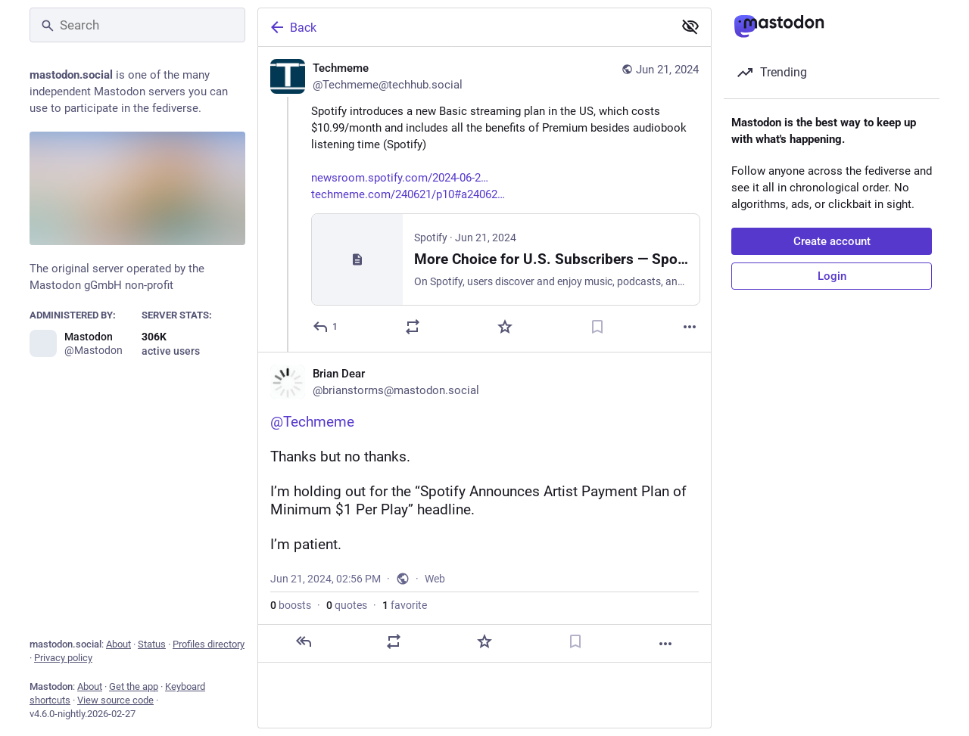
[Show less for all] (690, 26)
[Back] (464, 27)
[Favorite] (505, 327)
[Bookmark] (597, 327)
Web (435, 579)
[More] (690, 327)
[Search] (137, 25)
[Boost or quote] (412, 327)
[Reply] (326, 327)
